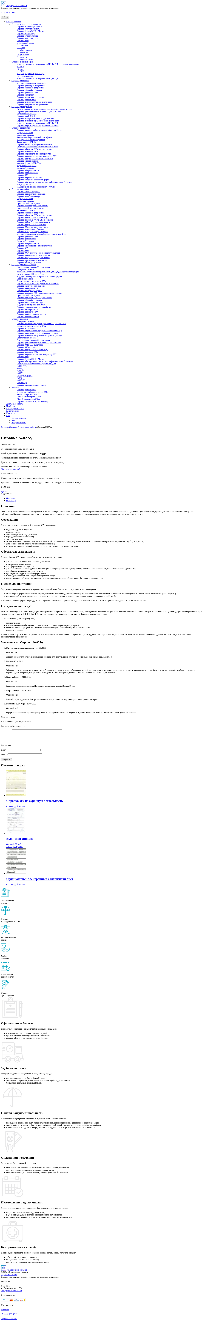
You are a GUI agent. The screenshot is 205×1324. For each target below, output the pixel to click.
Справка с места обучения (28, 191)
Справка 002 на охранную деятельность (34, 144)
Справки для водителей (22, 106)
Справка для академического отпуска (33, 255)
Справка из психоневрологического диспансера (38, 121)
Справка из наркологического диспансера (35, 118)
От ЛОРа (21, 48)
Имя (3, 753)
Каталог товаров (13, 22)
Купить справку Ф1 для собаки (30, 274)
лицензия (5, 1313)
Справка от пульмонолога (28, 29)
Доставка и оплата (14, 404)
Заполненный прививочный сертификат (34, 137)
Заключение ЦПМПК (26, 142)
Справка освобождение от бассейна (32, 206)
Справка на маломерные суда (30, 302)
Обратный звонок (9, 1322)
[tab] (105, 498)
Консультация (12, 411)
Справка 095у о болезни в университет (34, 222)
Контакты (10, 413)
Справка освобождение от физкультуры (34, 246)
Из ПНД (20, 71)
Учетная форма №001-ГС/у (29, 163)
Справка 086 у (23, 250)
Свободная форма (24, 375)
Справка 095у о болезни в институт (32, 217)
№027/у (20, 368)
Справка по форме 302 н (27, 151)
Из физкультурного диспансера (30, 73)
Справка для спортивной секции (31, 194)
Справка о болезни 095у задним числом (34, 149)
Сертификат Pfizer (25, 132)
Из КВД (20, 66)
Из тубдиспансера (25, 76)
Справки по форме (20, 319)
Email (4, 758)
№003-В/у (21, 380)
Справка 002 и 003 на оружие (30, 345)
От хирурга (22, 57)
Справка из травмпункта (27, 38)
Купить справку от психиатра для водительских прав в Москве (44, 109)
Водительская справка (26, 114)
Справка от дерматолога (27, 36)
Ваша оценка (7, 726)
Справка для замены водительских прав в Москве (39, 111)
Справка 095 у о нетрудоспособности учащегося (38, 253)
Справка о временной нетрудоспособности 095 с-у (39, 130)
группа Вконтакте (9, 1278)
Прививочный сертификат (28, 203)
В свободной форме (25, 43)
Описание (10, 498)
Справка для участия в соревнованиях (33, 104)
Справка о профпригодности (29, 177)
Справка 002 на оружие (27, 347)
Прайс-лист (11, 406)
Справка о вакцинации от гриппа (31, 385)
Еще (8, 415)
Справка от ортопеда (26, 33)
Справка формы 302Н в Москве (31, 31)
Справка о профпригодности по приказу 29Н (36, 156)
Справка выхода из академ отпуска (32, 231)
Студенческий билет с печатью (30, 208)
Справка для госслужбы (27, 173)
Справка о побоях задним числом (31, 314)
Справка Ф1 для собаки (27, 328)
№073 (19, 378)
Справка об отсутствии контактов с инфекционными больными (45, 182)
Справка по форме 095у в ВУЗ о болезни (35, 220)
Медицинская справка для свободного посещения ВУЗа (41, 234)
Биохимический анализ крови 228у (32, 392)
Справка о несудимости (27, 288)
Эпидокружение (24, 184)
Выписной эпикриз (25, 168)
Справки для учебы (20, 189)
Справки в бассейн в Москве (29, 90)
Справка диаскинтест (26, 239)
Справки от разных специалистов (26, 24)
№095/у (20, 373)
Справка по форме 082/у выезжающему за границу (39, 293)
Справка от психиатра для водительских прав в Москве (41, 323)
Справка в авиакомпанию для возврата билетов (38, 283)
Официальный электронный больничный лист (37, 147)
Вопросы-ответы (19, 423)
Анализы (15, 387)
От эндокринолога (25, 59)
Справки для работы (21, 128)
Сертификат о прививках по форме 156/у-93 (36, 364)
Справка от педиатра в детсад (30, 26)
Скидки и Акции (19, 418)
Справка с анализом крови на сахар (32, 401)
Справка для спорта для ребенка (31, 85)
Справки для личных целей (24, 265)
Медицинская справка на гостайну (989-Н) (36, 187)
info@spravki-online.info (11, 1294)
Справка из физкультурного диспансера (34, 102)
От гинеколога (23, 45)
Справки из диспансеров (22, 62)
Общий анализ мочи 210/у (28, 399)
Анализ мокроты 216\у (27, 394)
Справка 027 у (23, 175)
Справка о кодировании (27, 161)
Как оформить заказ (15, 408)
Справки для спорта (20, 81)
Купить (4, 491)
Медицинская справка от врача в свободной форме (39, 276)
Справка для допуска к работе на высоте (35, 158)
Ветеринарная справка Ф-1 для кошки (33, 267)
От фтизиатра (23, 55)
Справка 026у (23, 40)
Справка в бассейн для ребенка (30, 88)
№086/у (20, 371)
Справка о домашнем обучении (30, 229)
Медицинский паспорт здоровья (31, 140)
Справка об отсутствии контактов (32, 260)
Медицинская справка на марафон (32, 83)
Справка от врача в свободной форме (33, 180)
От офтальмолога (24, 50)
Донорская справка (25, 135)
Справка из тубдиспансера (28, 196)
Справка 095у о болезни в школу (31, 224)
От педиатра (22, 52)
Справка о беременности (28, 170)
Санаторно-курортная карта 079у (31, 281)
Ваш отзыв (6, 748)
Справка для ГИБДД (26, 116)
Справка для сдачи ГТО (27, 92)
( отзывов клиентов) (10, 469)
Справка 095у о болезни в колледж (32, 227)
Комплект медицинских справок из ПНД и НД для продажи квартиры (48, 64)
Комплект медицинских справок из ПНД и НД (37, 78)
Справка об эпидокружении (29, 262)
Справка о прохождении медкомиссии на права (37, 125)
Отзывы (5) (11, 500)
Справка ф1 (22, 382)
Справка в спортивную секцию (30, 97)
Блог (14, 420)
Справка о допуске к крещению (31, 286)
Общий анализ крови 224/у (29, 397)
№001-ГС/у (22, 366)
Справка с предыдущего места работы (34, 154)
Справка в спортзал (25, 95)
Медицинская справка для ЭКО (31, 305)
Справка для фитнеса (26, 99)
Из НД (19, 69)
